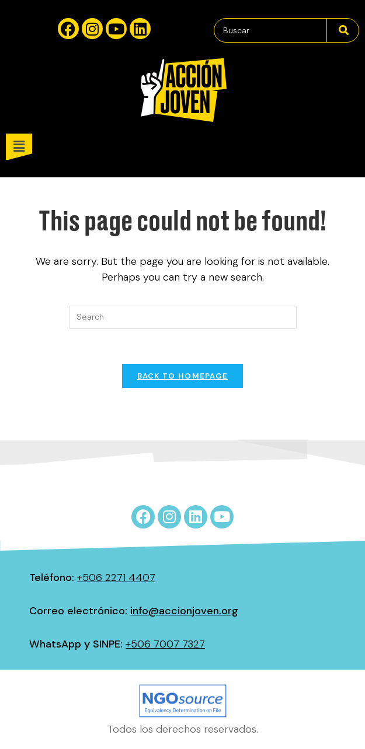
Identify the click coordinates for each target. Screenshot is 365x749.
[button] (185, 147)
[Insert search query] (183, 317)
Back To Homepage (182, 376)
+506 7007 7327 (165, 644)
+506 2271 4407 (116, 577)
